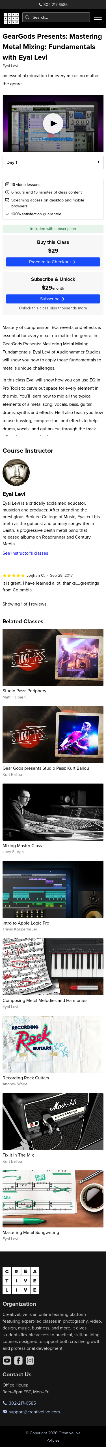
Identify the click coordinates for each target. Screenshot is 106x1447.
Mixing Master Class (22, 845)
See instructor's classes (25, 553)
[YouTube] (7, 1360)
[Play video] (53, 123)
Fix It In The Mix (18, 1155)
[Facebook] (18, 1360)
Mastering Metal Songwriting (31, 1232)
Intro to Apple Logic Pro (26, 923)
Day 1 (11, 162)
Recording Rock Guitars (26, 1078)
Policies (53, 1440)
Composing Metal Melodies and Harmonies (45, 1000)
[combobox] (56, 17)
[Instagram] (29, 1360)
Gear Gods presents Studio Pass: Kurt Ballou (46, 768)
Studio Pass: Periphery (24, 690)
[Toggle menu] (97, 17)
